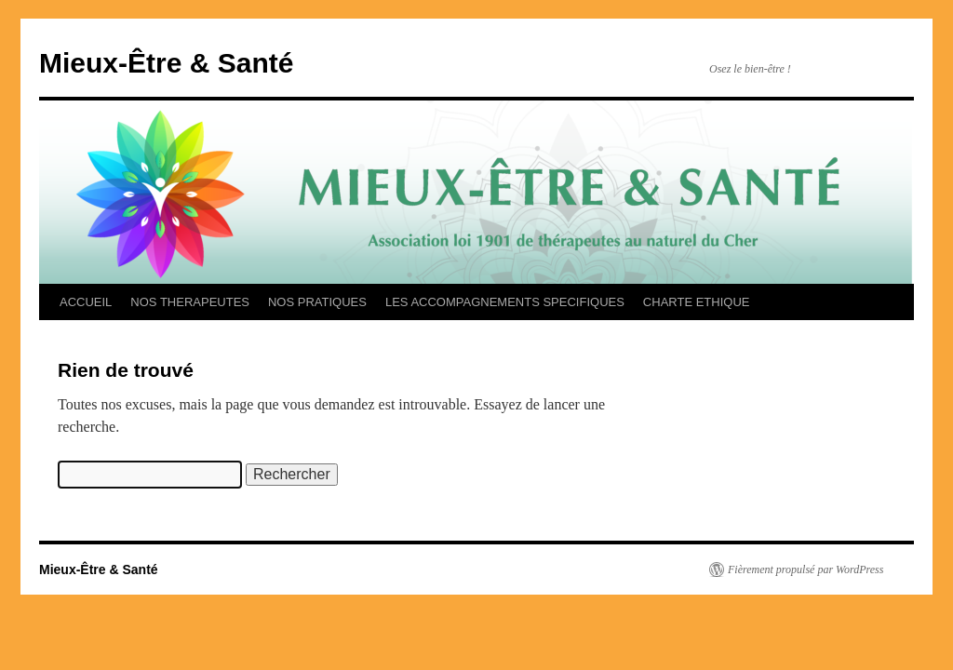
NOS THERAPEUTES (189, 302)
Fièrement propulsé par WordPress (805, 569)
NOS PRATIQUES (317, 302)
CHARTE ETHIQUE (696, 302)
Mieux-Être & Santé (166, 62)
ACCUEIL (86, 302)
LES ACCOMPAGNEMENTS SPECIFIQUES (504, 302)
